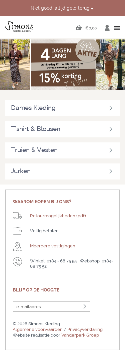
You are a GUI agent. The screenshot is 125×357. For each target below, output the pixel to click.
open (117, 28)
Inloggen (107, 30)
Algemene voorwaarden (38, 329)
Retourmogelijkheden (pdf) (58, 215)
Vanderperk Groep (80, 335)
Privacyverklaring (85, 329)
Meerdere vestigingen (52, 245)
